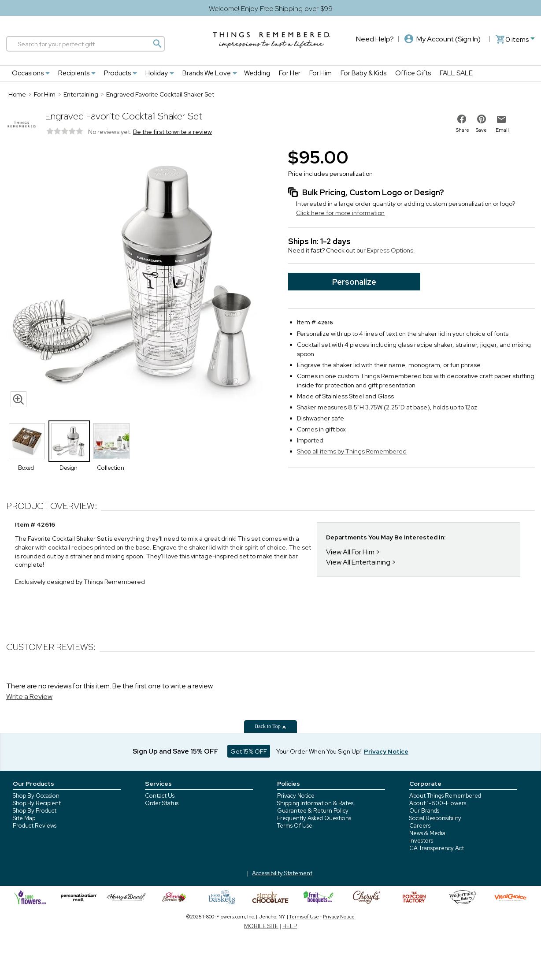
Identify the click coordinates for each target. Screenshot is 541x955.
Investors (421, 840)
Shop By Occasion (36, 795)
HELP (289, 926)
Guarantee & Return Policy (312, 810)
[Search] (85, 44)
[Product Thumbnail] (27, 441)
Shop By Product (34, 810)
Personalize (354, 282)
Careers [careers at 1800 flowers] (419, 825)
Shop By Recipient (37, 803)
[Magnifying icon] (157, 43)
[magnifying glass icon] (18, 399)
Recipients (73, 73)
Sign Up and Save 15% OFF (176, 751)
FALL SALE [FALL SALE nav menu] (456, 73)
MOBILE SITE (261, 926)
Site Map (24, 818)
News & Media (427, 833)
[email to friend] (501, 119)
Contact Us (159, 795)
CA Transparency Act (436, 848)
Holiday (156, 73)
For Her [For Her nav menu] (289, 73)
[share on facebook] (461, 119)
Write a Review (29, 696)
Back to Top (270, 726)
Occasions (28, 73)
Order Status (161, 803)
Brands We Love (206, 73)
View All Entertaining (358, 562)
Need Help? (375, 39)
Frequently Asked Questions (314, 818)
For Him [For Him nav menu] (320, 73)
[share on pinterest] (481, 119)
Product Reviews (34, 825)
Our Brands (424, 810)
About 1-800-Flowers (437, 803)
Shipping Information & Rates (315, 803)
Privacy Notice (296, 795)
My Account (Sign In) (442, 39)
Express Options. (391, 250)
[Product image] (138, 278)
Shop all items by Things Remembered (352, 451)
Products (117, 73)
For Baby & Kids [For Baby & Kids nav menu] (363, 73)
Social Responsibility (435, 818)
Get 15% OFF (248, 751)
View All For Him (350, 552)
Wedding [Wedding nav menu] (257, 73)
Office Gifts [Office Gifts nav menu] (413, 73)
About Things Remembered (445, 795)
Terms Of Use (294, 825)
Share (462, 130)
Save (481, 130)
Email (502, 130)
